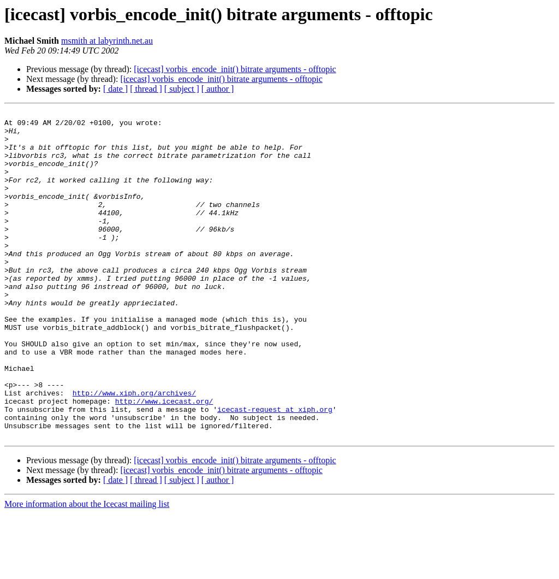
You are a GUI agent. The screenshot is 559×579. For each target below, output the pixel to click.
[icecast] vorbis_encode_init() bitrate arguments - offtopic (235, 69)
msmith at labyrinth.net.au (107, 40)
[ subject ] (181, 88)
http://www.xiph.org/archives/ (134, 450)
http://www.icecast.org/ (164, 460)
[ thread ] (146, 88)
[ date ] (115, 88)
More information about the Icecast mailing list (86, 569)
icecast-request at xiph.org (274, 470)
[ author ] (217, 88)
